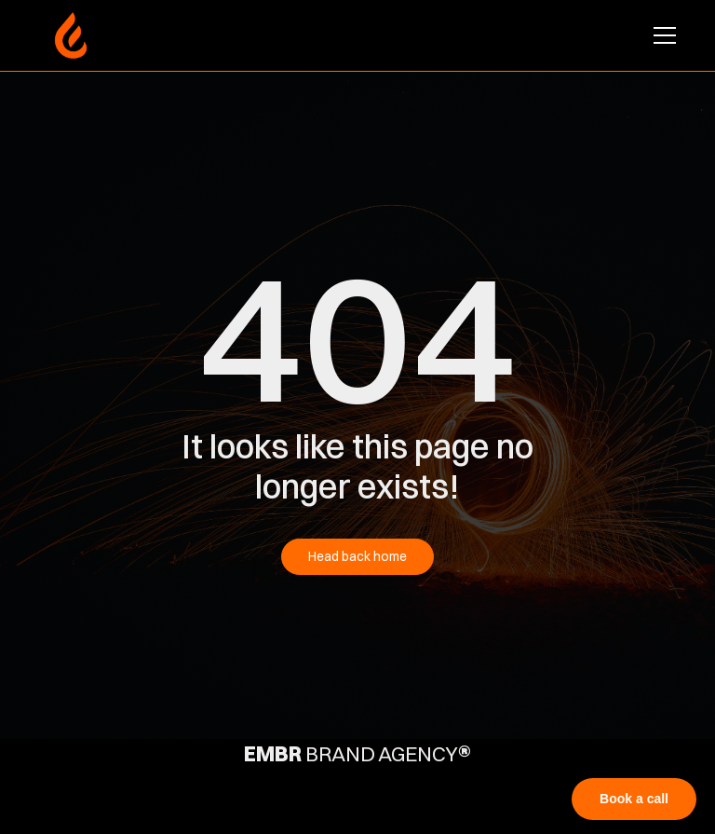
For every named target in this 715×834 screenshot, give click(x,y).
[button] (661, 35)
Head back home (357, 556)
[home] (70, 35)
